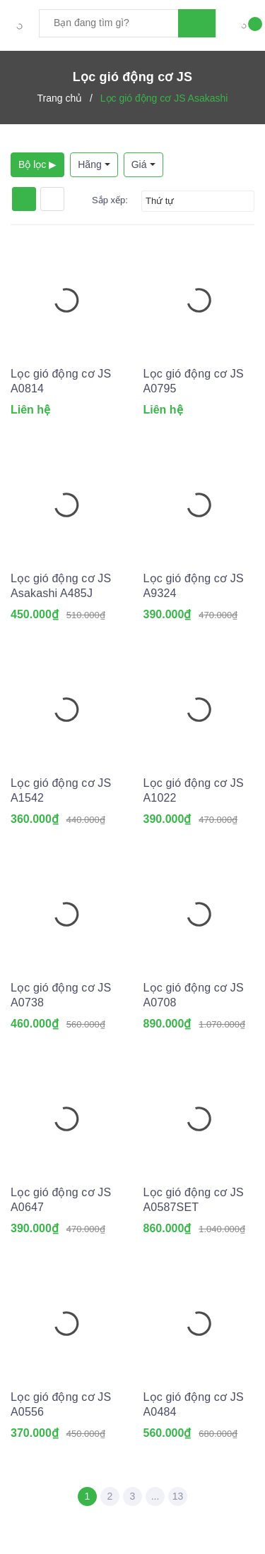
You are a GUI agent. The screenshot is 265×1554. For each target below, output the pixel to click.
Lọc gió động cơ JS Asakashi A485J (61, 585)
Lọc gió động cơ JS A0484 (193, 1404)
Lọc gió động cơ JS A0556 (61, 1404)
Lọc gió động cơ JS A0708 (193, 995)
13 (178, 1496)
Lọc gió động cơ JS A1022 (193, 790)
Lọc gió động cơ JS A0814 (61, 381)
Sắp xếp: (110, 200)
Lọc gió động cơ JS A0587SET (193, 1199)
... (155, 1496)
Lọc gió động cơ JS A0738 (61, 995)
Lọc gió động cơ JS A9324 (193, 585)
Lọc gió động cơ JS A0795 (193, 381)
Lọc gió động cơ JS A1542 (61, 790)
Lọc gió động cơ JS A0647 (61, 1199)
